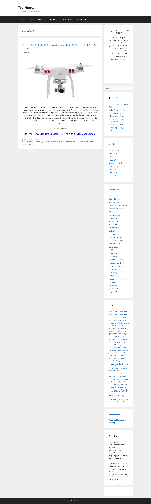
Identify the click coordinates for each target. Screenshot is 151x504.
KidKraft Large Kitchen (118, 110)
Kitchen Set (52, 20)
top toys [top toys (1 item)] (111, 387)
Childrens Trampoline (118, 205)
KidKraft (112, 231)
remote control (27, 144)
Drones (35, 139)
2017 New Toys (66, 20)
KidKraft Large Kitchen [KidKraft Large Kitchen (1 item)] (120, 345)
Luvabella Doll (81, 20)
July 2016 (112, 169)
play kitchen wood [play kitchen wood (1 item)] (122, 368)
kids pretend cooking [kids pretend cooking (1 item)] (121, 347)
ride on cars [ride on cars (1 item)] (118, 376)
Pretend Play (114, 275)
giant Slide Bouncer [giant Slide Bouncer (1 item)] (120, 331)
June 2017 (113, 153)
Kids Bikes (113, 234)
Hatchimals (113, 224)
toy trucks (113, 285)
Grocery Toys (114, 221)
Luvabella (113, 256)
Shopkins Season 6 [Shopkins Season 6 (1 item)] (114, 382)
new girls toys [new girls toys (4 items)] (118, 364)
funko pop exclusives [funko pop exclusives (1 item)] (118, 328)
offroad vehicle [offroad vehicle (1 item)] (113, 368)
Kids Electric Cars (116, 237)
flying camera (80, 142)
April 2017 (113, 156)
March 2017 (113, 160)
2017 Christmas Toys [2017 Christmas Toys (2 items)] (118, 314)
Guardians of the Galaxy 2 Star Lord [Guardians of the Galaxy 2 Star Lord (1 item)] (118, 337)
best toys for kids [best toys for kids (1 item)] (122, 318)
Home (22, 20)
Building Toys (114, 202)
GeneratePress (82, 501)
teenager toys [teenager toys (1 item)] (123, 384)
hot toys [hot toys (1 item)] (123, 342)
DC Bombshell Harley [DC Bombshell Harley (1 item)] (114, 323)
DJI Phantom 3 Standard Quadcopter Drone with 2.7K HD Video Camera (60, 46)
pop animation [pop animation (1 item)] (122, 371)
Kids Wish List (114, 243)
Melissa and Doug (116, 259)
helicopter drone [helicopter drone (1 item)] (115, 342)
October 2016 (114, 166)
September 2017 (115, 150)
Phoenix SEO (114, 414)
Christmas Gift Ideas (117, 208)
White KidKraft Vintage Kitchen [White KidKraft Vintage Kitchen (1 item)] (117, 401)
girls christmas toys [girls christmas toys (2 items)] (118, 333)
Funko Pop (113, 218)
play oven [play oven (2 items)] (113, 370)
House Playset (114, 228)
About (31, 20)
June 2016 (113, 172)
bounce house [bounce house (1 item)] (113, 320)
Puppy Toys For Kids (117, 279)
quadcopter (90, 142)
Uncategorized (115, 288)
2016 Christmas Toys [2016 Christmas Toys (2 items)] (118, 311)
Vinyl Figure (113, 291)
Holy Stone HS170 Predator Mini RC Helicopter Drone (116, 122)
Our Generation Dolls (117, 266)
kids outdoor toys (116, 240)
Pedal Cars (113, 269)
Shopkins (40, 20)
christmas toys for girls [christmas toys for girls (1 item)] (123, 320)
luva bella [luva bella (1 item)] (116, 358)
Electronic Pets (115, 215)
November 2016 (115, 163)
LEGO (111, 250)
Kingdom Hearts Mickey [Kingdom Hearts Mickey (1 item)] (115, 350)
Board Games (114, 199)
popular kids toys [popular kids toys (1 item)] (113, 374)
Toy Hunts (30, 7)
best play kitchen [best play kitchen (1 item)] (113, 318)
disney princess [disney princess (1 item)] (125, 323)
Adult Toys (28, 139)
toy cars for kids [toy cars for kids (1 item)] (117, 387)
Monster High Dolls (116, 263)
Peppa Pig (113, 272)
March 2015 (113, 176)
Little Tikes (113, 253)
